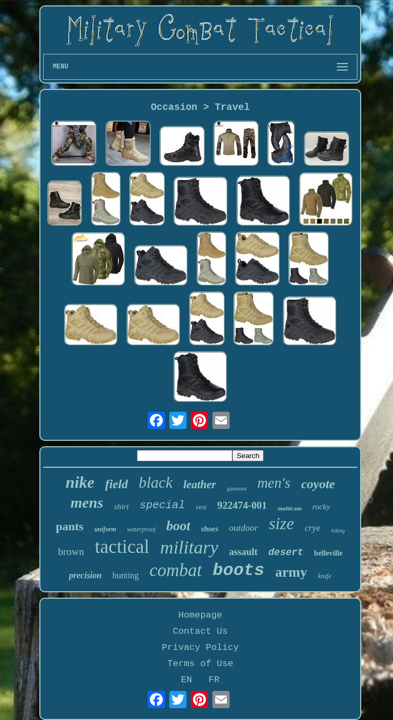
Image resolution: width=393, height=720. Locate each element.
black (156, 482)
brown (71, 551)
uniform (105, 529)
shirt (121, 506)
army (291, 572)
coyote (318, 484)
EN (186, 680)
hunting (125, 575)
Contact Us (200, 631)
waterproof (141, 529)
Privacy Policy (200, 647)
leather (199, 484)
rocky (321, 506)
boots (239, 570)
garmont (237, 488)
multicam (290, 508)
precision (85, 575)
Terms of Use (200, 664)
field (116, 484)
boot (178, 525)
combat (175, 570)
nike (80, 482)
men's (273, 483)
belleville (328, 553)
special (162, 505)
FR (214, 680)
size (281, 523)
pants (70, 526)
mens (87, 502)
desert (286, 552)
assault (243, 551)
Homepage (200, 615)
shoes (209, 529)
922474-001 (242, 505)
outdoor (243, 528)
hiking (337, 531)
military (189, 547)
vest (201, 507)
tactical (122, 546)
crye (312, 528)
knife (325, 576)
